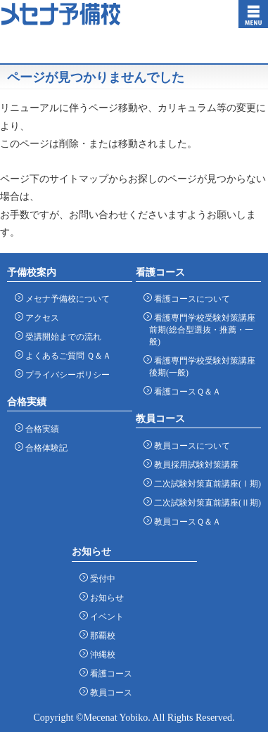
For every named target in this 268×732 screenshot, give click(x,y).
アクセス (39, 317)
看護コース (108, 673)
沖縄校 (100, 654)
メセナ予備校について (65, 298)
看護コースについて (189, 298)
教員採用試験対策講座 (193, 464)
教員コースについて (189, 445)
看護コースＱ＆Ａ (185, 391)
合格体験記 (44, 447)
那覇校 (100, 635)
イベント (104, 616)
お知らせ (104, 597)
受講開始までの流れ (60, 336)
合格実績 (39, 428)
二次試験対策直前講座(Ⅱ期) (205, 502)
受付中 (100, 578)
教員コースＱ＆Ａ (185, 521)
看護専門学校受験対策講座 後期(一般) (202, 366)
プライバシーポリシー (65, 374)
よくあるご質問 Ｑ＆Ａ (65, 355)
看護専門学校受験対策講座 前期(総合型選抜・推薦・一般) (202, 329)
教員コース (108, 692)
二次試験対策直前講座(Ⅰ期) (205, 483)
